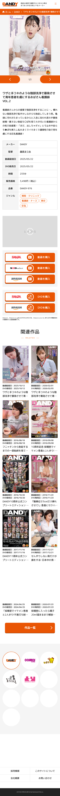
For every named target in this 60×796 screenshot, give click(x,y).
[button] (10, 79)
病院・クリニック (30, 195)
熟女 (43, 200)
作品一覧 (38, 628)
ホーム (8, 11)
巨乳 (24, 205)
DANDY (17, 11)
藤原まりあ (25, 151)
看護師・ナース (29, 200)
